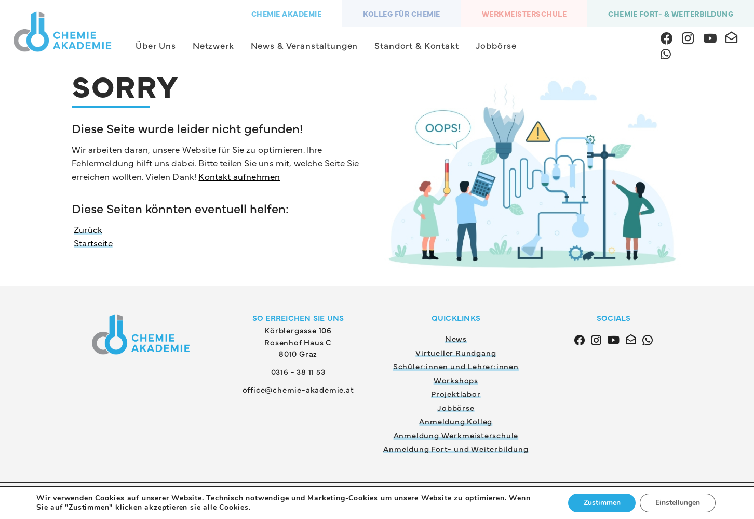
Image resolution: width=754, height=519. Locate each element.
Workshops (456, 379)
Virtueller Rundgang (455, 352)
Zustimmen (601, 503)
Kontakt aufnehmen (239, 176)
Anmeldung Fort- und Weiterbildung (455, 448)
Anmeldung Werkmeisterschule (456, 435)
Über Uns (156, 45)
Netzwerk (213, 45)
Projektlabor (456, 393)
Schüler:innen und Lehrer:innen (456, 365)
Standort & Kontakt (416, 45)
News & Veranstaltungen (304, 45)
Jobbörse (496, 45)
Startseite (93, 243)
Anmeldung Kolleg (455, 421)
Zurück (88, 229)
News (456, 338)
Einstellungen (677, 503)
